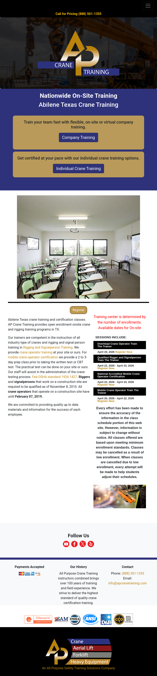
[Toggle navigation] (148, 6)
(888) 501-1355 (133, 573)
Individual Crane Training (78, 168)
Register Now (123, 351)
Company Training (78, 137)
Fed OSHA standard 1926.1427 (54, 377)
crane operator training (35, 352)
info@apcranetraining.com (127, 583)
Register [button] (79, 310)
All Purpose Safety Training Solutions (73, 668)
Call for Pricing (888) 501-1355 (78, 14)
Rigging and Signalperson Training (48, 347)
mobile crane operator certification (33, 357)
